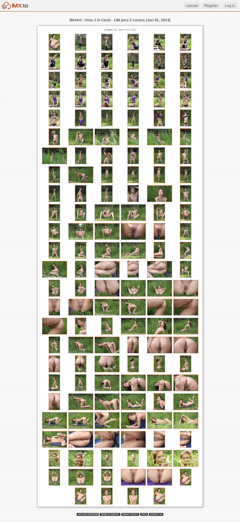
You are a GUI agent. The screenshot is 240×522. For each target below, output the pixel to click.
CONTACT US (156, 514)
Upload (192, 6)
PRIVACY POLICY (130, 514)
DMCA (144, 514)
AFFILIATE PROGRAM (88, 514)
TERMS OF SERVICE (110, 514)
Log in (230, 6)
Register (211, 6)
